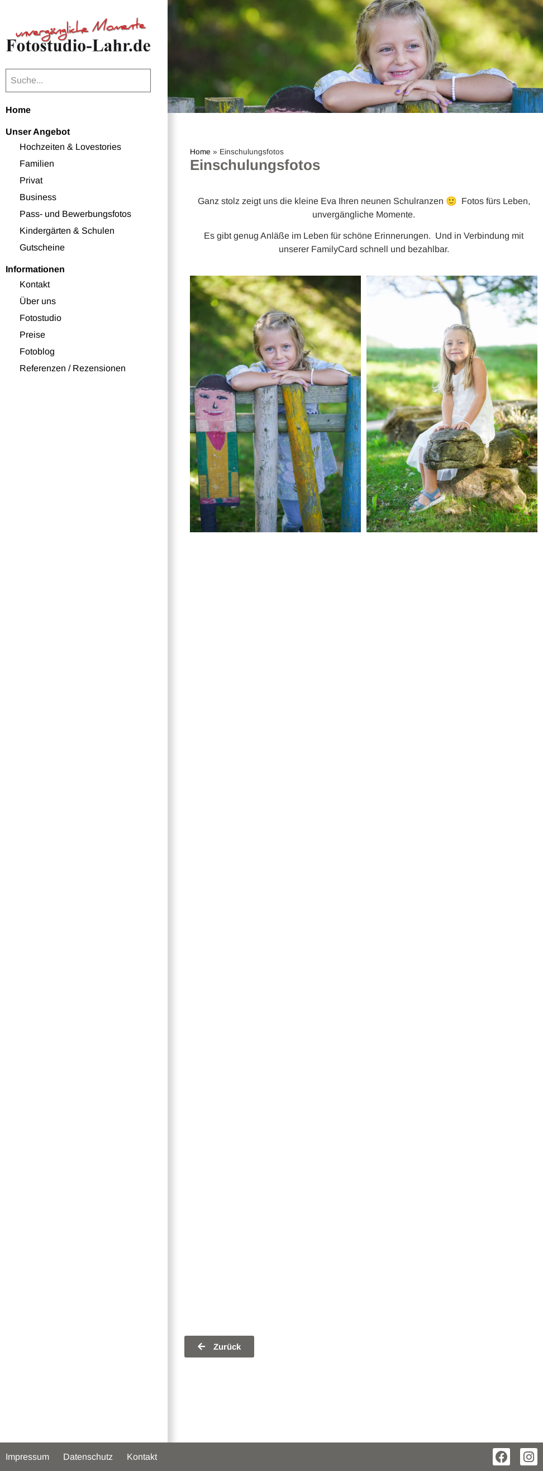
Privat (31, 180)
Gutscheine (42, 247)
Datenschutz (88, 1456)
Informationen (35, 269)
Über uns (38, 301)
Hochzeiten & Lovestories (70, 147)
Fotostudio (40, 318)
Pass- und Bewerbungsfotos (75, 214)
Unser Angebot (38, 131)
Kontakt (35, 284)
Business (38, 197)
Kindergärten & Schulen (67, 230)
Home (18, 110)
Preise (32, 334)
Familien (37, 163)
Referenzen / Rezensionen (73, 368)
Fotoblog (37, 351)
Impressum (27, 1456)
